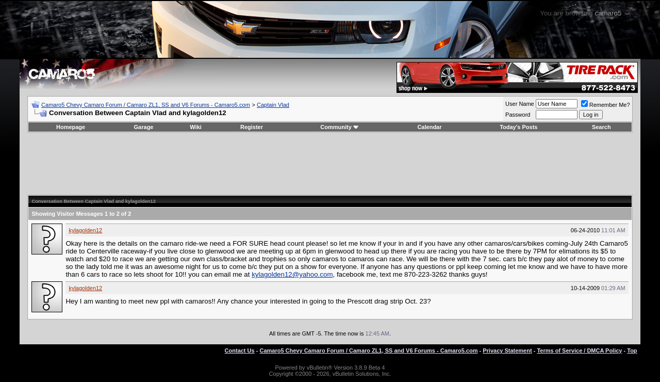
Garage (144, 127)
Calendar (429, 127)
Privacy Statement (507, 350)
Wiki (196, 127)
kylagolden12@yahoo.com (292, 274)
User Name (519, 104)
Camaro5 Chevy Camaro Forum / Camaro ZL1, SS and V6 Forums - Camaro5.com (145, 105)
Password (517, 115)
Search (601, 127)
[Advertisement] (330, 163)
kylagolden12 (85, 230)
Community (339, 127)
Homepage (70, 127)
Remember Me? (605, 105)
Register (251, 127)
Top (632, 350)
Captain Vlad (273, 105)
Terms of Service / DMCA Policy (579, 350)
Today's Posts (518, 127)
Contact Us (240, 350)
